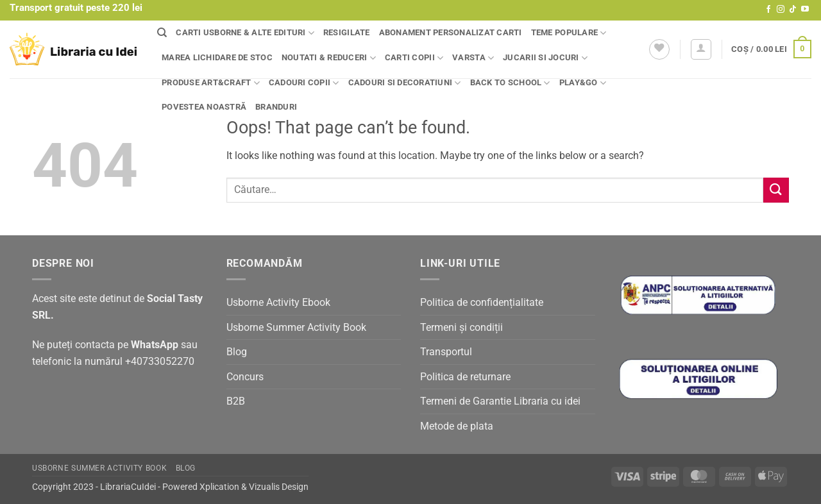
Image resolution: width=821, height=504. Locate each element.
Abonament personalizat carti (450, 32)
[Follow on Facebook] (768, 9)
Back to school (510, 83)
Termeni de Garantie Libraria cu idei (500, 401)
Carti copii (414, 58)
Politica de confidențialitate (481, 302)
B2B (235, 401)
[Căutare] (162, 33)
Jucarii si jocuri (545, 58)
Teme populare (569, 33)
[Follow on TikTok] (793, 9)
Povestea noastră (204, 107)
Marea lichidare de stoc (217, 57)
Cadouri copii (304, 83)
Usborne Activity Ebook (278, 302)
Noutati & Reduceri (329, 58)
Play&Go (582, 83)
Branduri (276, 107)
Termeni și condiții (461, 327)
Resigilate (346, 32)
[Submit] (776, 190)
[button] (701, 49)
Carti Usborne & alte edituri (245, 33)
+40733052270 (159, 361)
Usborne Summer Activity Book (296, 327)
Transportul (446, 352)
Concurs (245, 377)
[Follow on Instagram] (780, 9)
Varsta (473, 58)
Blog (236, 352)
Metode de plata (456, 426)
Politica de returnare (465, 377)
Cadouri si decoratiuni (404, 83)
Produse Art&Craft (211, 83)
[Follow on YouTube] (805, 9)
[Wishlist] (659, 49)
